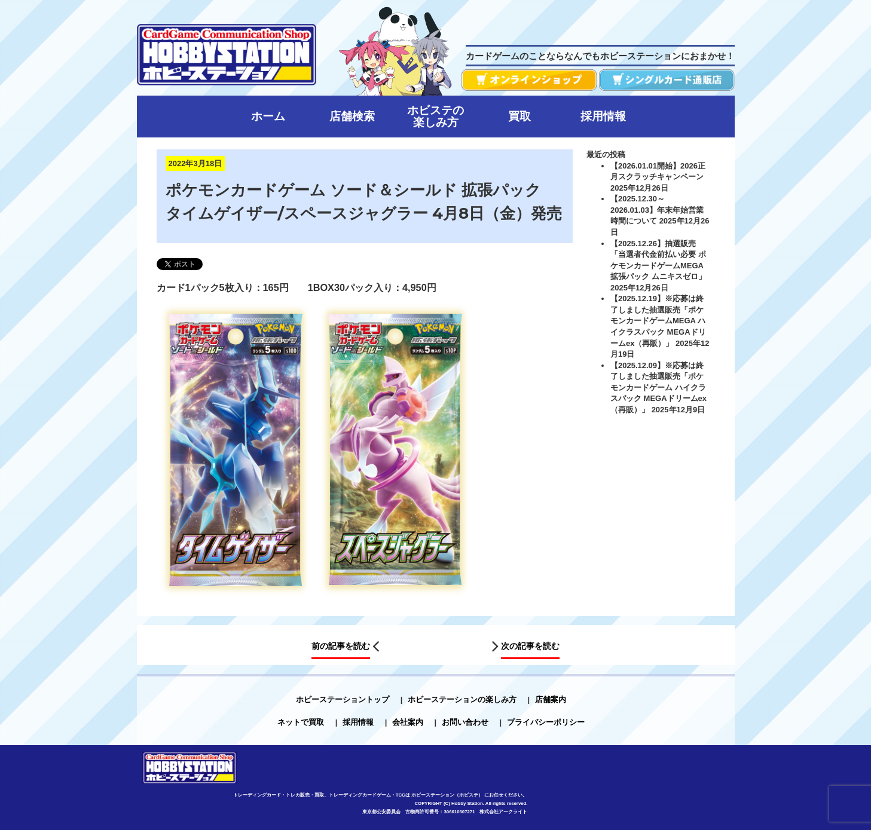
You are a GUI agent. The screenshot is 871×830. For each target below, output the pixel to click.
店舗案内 (550, 699)
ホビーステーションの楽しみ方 (462, 699)
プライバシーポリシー (546, 722)
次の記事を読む (530, 646)
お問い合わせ (465, 722)
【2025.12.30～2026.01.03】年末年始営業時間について (657, 209)
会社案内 (407, 722)
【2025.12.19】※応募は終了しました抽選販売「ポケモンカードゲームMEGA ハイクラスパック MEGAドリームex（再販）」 (658, 320)
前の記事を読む (340, 646)
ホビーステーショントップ (342, 699)
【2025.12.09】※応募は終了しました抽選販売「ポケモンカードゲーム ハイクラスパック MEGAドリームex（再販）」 (658, 387)
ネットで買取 (300, 722)
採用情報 (358, 722)
